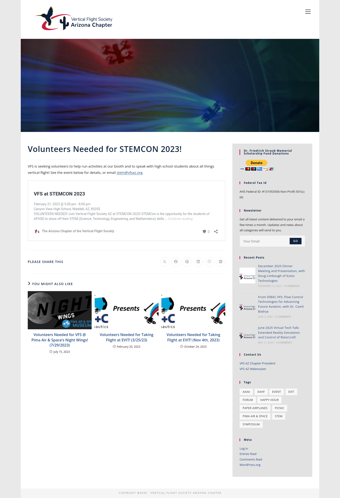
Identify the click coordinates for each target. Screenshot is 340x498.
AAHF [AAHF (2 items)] (261, 392)
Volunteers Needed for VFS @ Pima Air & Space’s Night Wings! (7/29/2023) (59, 340)
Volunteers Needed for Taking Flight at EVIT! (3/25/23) (126, 337)
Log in (243, 448)
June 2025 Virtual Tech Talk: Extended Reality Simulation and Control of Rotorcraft (279, 333)
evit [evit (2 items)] (291, 392)
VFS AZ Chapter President (257, 363)
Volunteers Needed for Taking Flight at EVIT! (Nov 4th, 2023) (193, 337)
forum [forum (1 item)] (248, 400)
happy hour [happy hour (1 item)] (269, 400)
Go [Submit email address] (295, 241)
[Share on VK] (220, 261)
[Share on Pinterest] (187, 261)
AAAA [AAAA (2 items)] (246, 392)
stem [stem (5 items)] (278, 416)
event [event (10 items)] (276, 392)
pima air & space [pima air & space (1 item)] (255, 416)
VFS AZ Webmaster (252, 369)
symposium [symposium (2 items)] (251, 424)
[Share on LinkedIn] (198, 261)
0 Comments (292, 286)
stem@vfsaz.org (129, 172)
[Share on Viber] (209, 261)
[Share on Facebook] (175, 261)
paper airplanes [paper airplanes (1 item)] (255, 408)
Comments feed (250, 459)
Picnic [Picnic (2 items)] (279, 408)
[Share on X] (164, 261)
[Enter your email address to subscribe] (272, 241)
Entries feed (247, 454)
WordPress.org (249, 465)
